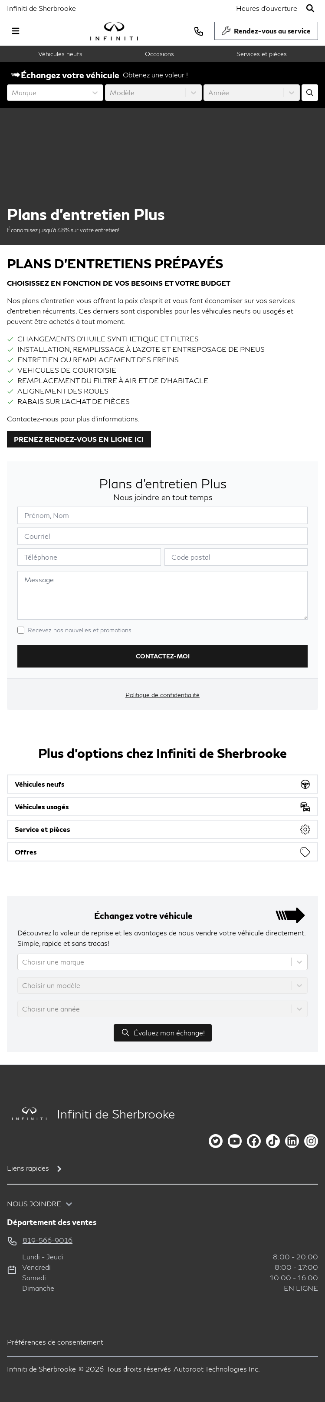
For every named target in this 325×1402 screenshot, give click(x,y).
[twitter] (216, 1141)
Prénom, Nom (46, 515)
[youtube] (235, 1141)
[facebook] (254, 1141)
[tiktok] (273, 1141)
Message (39, 579)
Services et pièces (261, 53)
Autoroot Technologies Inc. (217, 1369)
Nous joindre (34, 1203)
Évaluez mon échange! (163, 1032)
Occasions (159, 53)
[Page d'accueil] (26, 1113)
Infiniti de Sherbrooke (41, 8)
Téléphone (40, 557)
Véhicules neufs (60, 53)
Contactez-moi (163, 656)
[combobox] (12, 92)
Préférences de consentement (55, 1342)
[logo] (114, 31)
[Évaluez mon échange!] (310, 92)
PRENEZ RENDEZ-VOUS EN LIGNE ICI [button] (79, 439)
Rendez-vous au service (266, 33)
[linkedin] (292, 1141)
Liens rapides (28, 1168)
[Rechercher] (310, 8)
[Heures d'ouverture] (266, 8)
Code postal (190, 557)
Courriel (37, 536)
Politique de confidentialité (162, 694)
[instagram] (311, 1141)
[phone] (198, 31)
